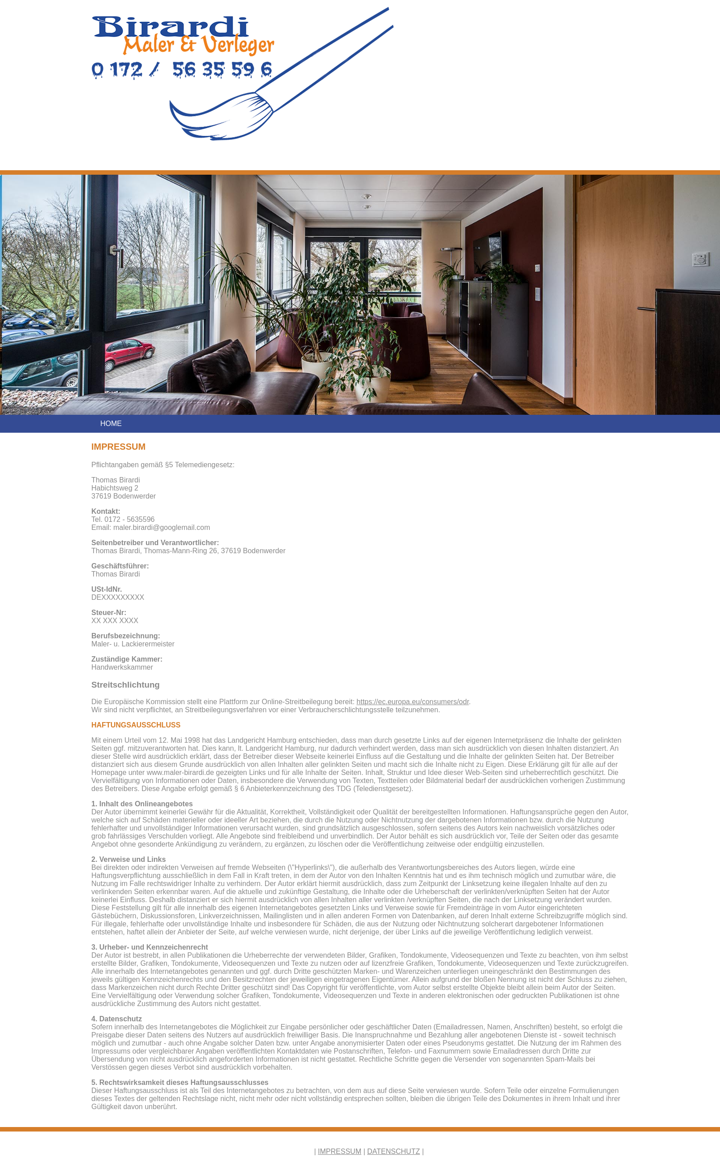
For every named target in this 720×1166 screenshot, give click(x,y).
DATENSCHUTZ (393, 1151)
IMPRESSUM (339, 1151)
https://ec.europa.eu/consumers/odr (412, 702)
